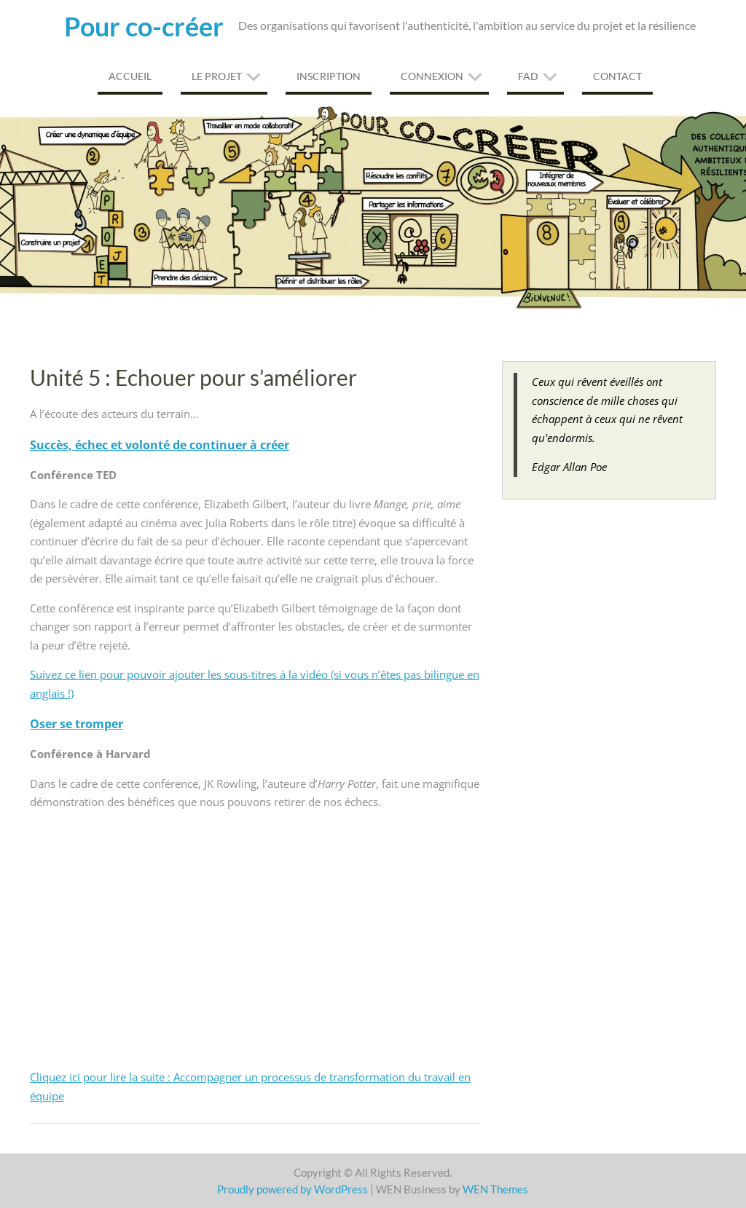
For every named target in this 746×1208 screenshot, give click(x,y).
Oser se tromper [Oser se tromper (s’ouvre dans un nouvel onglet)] (76, 724)
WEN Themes (495, 1189)
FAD (528, 76)
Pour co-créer (144, 26)
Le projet (217, 76)
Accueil (130, 76)
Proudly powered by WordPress (292, 1189)
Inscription (329, 76)
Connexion (432, 76)
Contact (617, 76)
